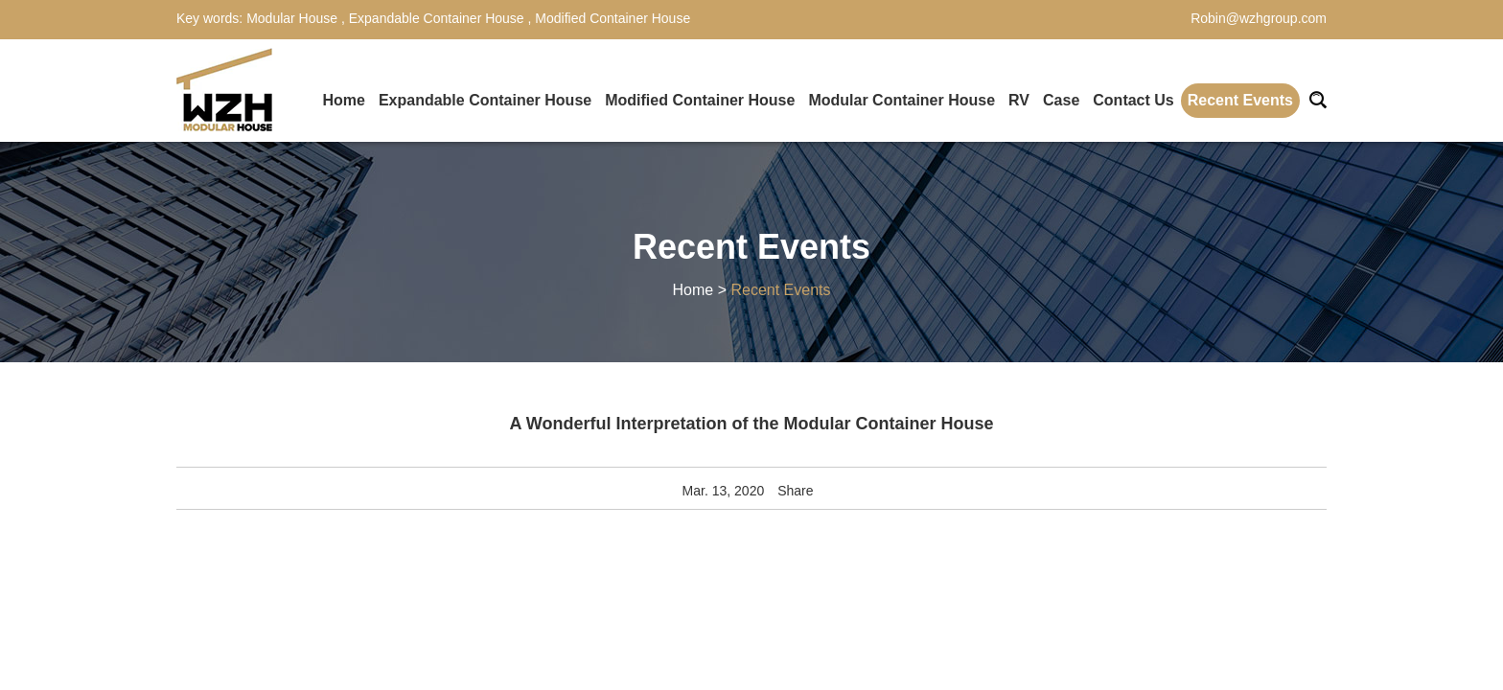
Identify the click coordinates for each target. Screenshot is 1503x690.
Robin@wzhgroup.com (1259, 18)
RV (1018, 100)
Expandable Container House (436, 18)
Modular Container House (901, 100)
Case (1061, 100)
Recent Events (1240, 100)
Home (343, 100)
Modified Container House (610, 18)
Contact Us (1133, 100)
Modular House (293, 18)
